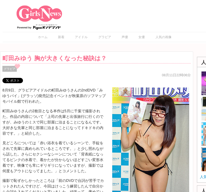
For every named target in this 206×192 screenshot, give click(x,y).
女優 (141, 37)
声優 (125, 37)
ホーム (43, 37)
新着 (61, 37)
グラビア (104, 37)
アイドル (81, 37)
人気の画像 (164, 37)
